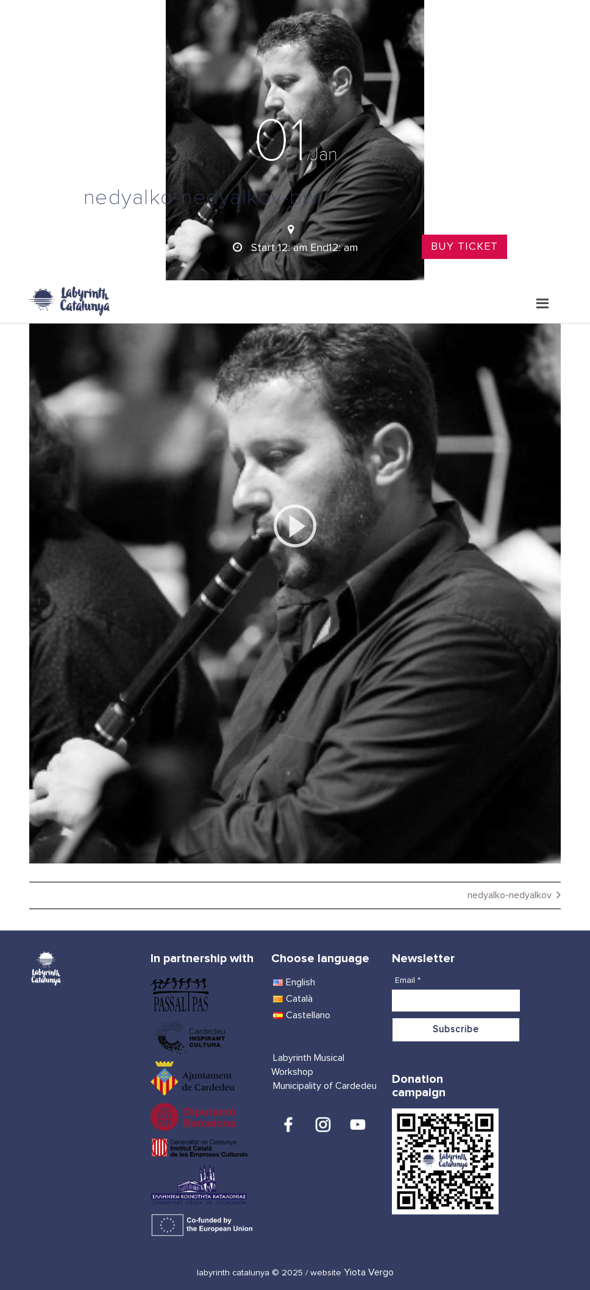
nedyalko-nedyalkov (509, 895)
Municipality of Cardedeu (325, 1086)
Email (408, 980)
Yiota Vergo (369, 1272)
